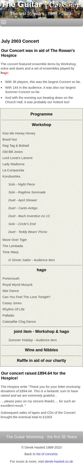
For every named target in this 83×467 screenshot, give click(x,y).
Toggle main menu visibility (4, 21)
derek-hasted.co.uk (59, 461)
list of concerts (47, 454)
